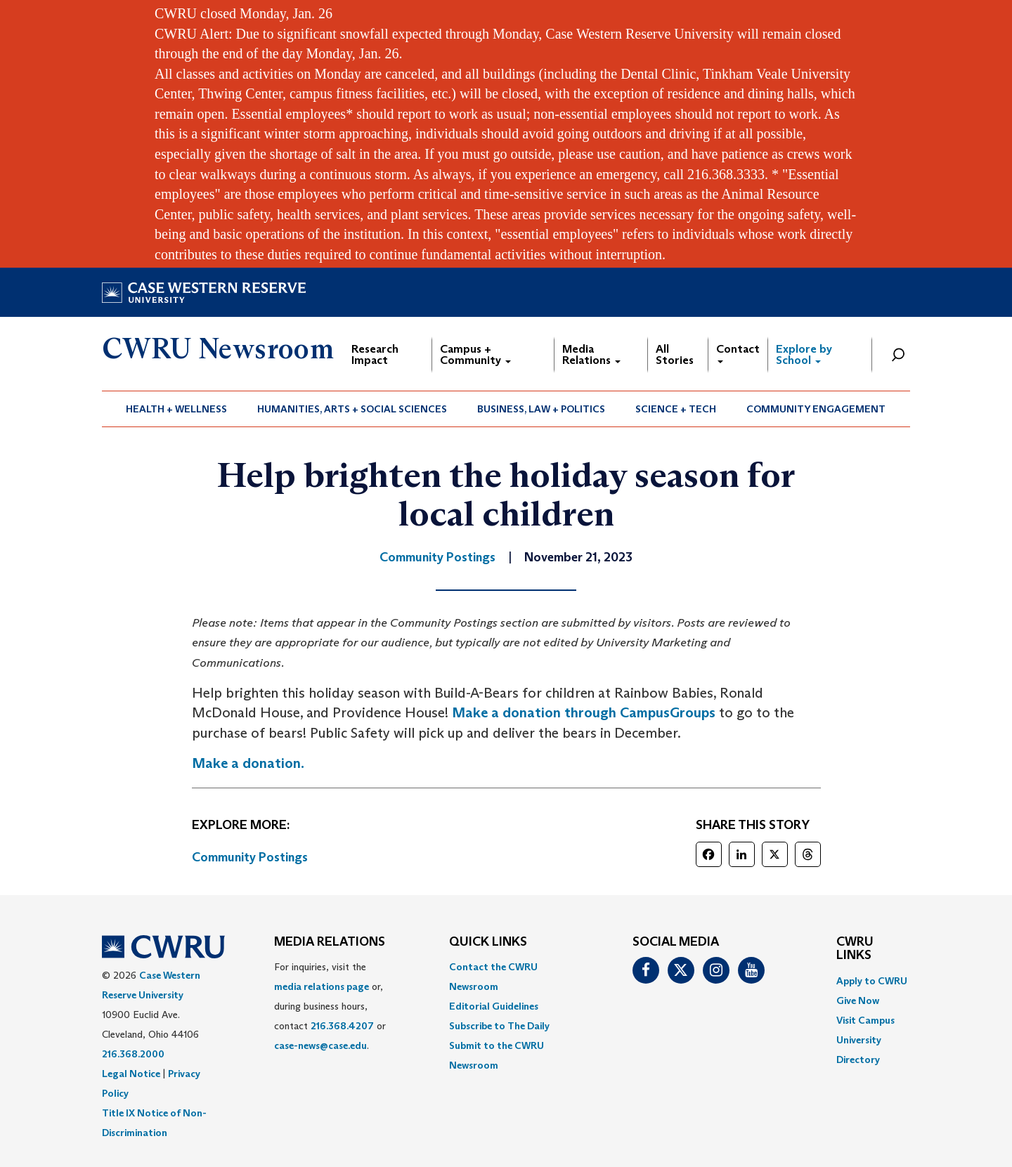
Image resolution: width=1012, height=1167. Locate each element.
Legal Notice (131, 1073)
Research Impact (374, 354)
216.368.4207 (342, 1025)
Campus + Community (475, 354)
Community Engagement (815, 409)
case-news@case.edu (320, 1045)
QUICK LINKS (488, 942)
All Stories (675, 354)
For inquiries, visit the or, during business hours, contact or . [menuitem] (330, 1006)
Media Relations (591, 354)
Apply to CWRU (871, 980)
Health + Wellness (176, 409)
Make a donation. (248, 763)
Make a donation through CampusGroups (583, 712)
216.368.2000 (133, 1054)
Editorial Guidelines (493, 1006)
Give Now (857, 1000)
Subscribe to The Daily (499, 1025)
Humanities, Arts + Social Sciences (352, 409)
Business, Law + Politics (541, 409)
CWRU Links (855, 949)
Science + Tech (675, 409)
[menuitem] (176, 408)
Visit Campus (865, 1020)
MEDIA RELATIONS (329, 942)
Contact (738, 352)
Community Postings (250, 857)
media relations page (321, 986)
